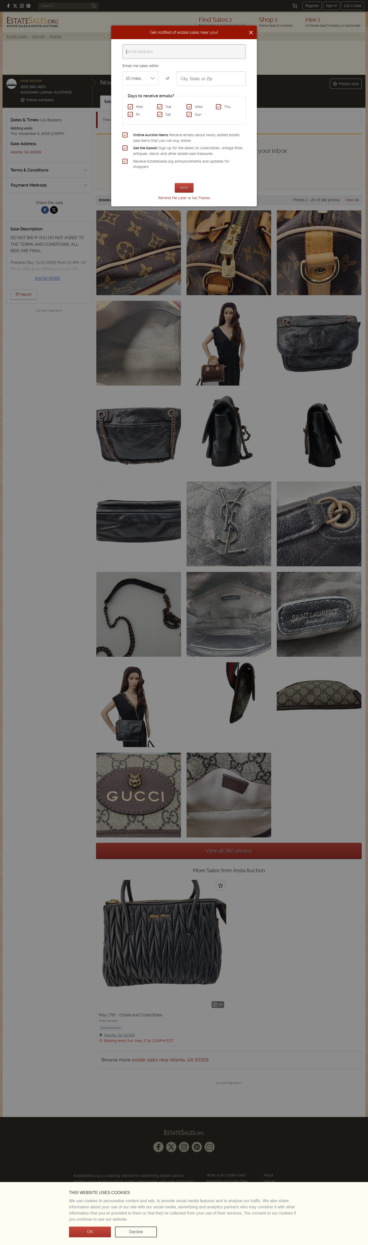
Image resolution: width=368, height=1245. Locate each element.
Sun (198, 114)
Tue (168, 107)
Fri (138, 114)
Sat (168, 114)
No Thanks (201, 198)
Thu (227, 107)
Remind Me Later (172, 198)
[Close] (251, 32)
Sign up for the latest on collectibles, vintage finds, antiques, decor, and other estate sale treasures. (188, 151)
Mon (139, 107)
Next (184, 188)
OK (90, 1231)
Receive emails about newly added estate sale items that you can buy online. (186, 138)
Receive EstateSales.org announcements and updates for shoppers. (181, 164)
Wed (199, 107)
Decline (136, 1231)
